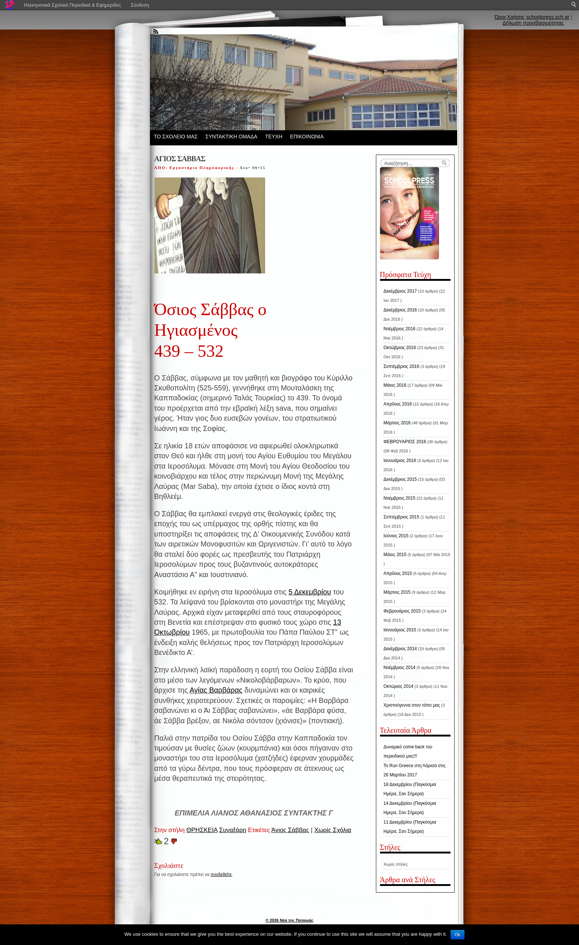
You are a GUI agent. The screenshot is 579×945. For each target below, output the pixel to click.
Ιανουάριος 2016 (400, 460)
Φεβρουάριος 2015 (402, 611)
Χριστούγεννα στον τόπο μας (412, 705)
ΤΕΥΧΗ (273, 136)
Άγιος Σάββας (290, 830)
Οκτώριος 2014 (399, 686)
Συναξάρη (232, 830)
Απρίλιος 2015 (398, 573)
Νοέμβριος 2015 (399, 498)
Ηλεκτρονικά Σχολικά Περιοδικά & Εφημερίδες (72, 5)
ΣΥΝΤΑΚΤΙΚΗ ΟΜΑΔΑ (231, 136)
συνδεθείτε (221, 874)
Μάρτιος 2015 (397, 592)
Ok (457, 934)
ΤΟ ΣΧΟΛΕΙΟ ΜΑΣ (176, 136)
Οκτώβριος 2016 (400, 347)
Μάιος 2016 (395, 385)
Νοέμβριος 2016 (399, 328)
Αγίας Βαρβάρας (215, 690)
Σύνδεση (140, 5)
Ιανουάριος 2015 (400, 629)
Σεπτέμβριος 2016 (401, 366)
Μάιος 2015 (395, 554)
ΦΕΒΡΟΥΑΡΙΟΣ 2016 (405, 441)
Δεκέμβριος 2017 (400, 291)
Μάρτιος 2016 (397, 422)
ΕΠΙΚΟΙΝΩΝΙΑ (307, 136)
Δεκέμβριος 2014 (400, 648)
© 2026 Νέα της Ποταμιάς (289, 920)
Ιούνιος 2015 (396, 535)
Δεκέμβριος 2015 (400, 479)
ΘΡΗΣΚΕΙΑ (201, 830)
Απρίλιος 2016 (398, 404)
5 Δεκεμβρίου (309, 592)
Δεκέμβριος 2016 (400, 310)
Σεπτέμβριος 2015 (401, 517)
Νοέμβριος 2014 (399, 667)
